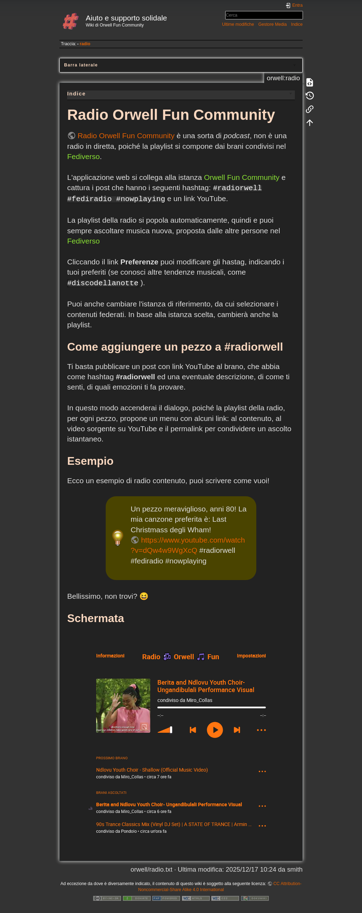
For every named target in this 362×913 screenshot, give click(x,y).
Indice (297, 24)
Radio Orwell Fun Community (125, 135)
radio (85, 43)
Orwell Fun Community (242, 177)
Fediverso (83, 156)
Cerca (299, 15)
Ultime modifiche (238, 24)
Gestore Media (272, 24)
